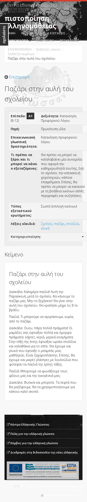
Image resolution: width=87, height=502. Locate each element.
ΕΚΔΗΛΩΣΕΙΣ (69, 40)
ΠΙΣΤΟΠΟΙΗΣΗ (33, 33)
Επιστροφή (19, 77)
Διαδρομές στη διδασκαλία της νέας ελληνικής (44, 452)
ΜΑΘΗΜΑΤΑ (45, 40)
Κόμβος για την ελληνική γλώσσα (34, 443)
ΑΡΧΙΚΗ (10, 33)
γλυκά (45, 228)
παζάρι (59, 224)
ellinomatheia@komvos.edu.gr (63, 495)
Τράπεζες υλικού (48, 49)
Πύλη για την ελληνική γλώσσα (32, 434)
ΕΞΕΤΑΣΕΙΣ (58, 33)
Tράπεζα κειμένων (21, 54)
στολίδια (72, 224)
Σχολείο (47, 224)
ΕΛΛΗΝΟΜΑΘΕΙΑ (17, 40)
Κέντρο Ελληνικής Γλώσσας (29, 424)
